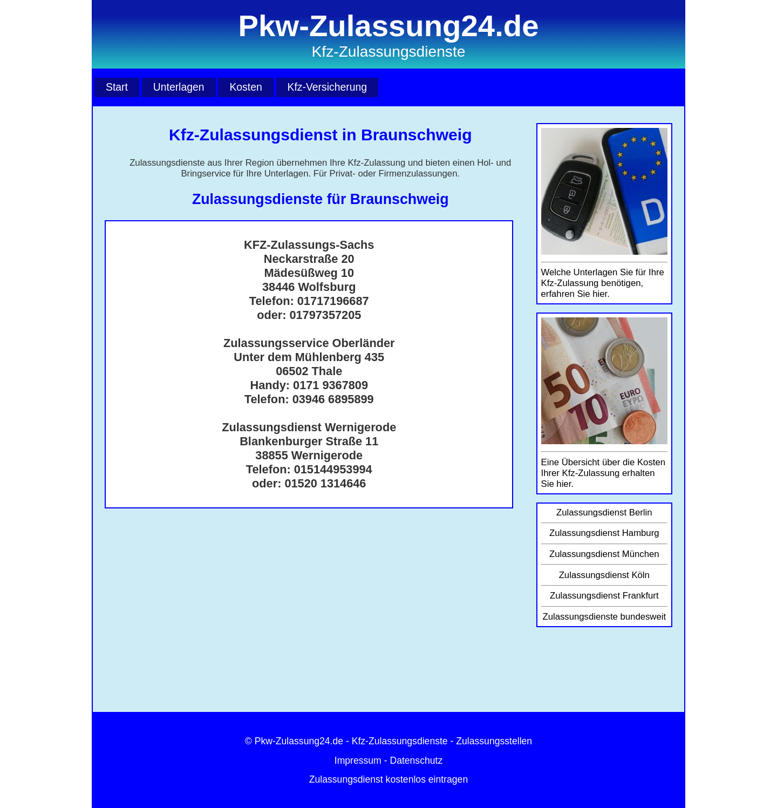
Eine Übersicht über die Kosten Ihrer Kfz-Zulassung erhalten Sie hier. (603, 473)
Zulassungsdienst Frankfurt (604, 595)
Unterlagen (179, 87)
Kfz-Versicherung (327, 87)
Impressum (358, 760)
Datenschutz (416, 760)
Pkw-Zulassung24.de (299, 741)
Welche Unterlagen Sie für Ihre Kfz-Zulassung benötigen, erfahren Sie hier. (602, 283)
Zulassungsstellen (494, 741)
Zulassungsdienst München (604, 554)
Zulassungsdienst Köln (604, 575)
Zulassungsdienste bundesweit (604, 617)
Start (117, 87)
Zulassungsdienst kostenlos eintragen (388, 779)
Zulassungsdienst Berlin (604, 512)
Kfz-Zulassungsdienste (400, 741)
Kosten (245, 87)
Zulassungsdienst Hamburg (604, 533)
